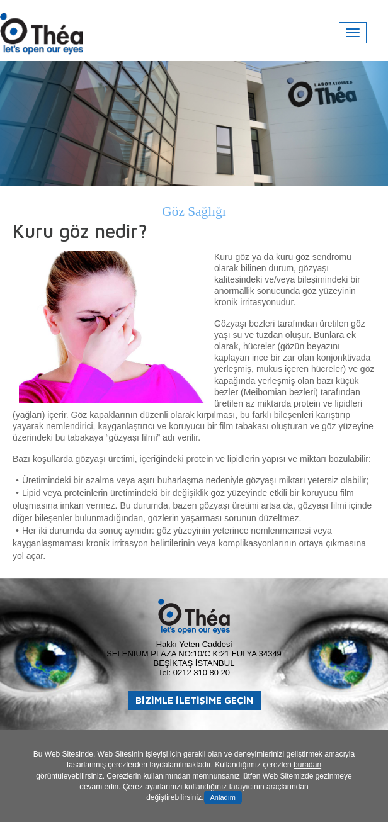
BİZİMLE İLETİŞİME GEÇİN (194, 700)
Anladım (223, 797)
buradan (307, 764)
